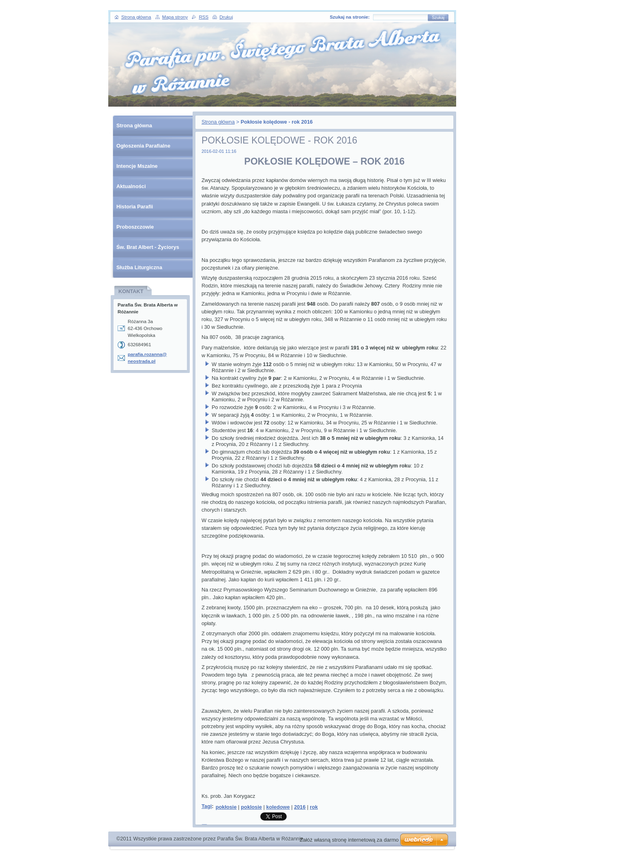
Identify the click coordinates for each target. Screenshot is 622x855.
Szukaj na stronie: (350, 17)
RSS (203, 17)
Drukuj (226, 17)
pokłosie (226, 807)
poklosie (251, 807)
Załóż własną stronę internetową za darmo (349, 840)
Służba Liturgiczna (139, 267)
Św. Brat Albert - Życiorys (147, 247)
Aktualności (131, 186)
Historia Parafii (134, 207)
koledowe (278, 807)
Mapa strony (175, 17)
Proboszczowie (135, 227)
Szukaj (438, 17)
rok (314, 807)
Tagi (207, 806)
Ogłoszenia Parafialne (143, 146)
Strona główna (218, 122)
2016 (299, 807)
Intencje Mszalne (137, 166)
